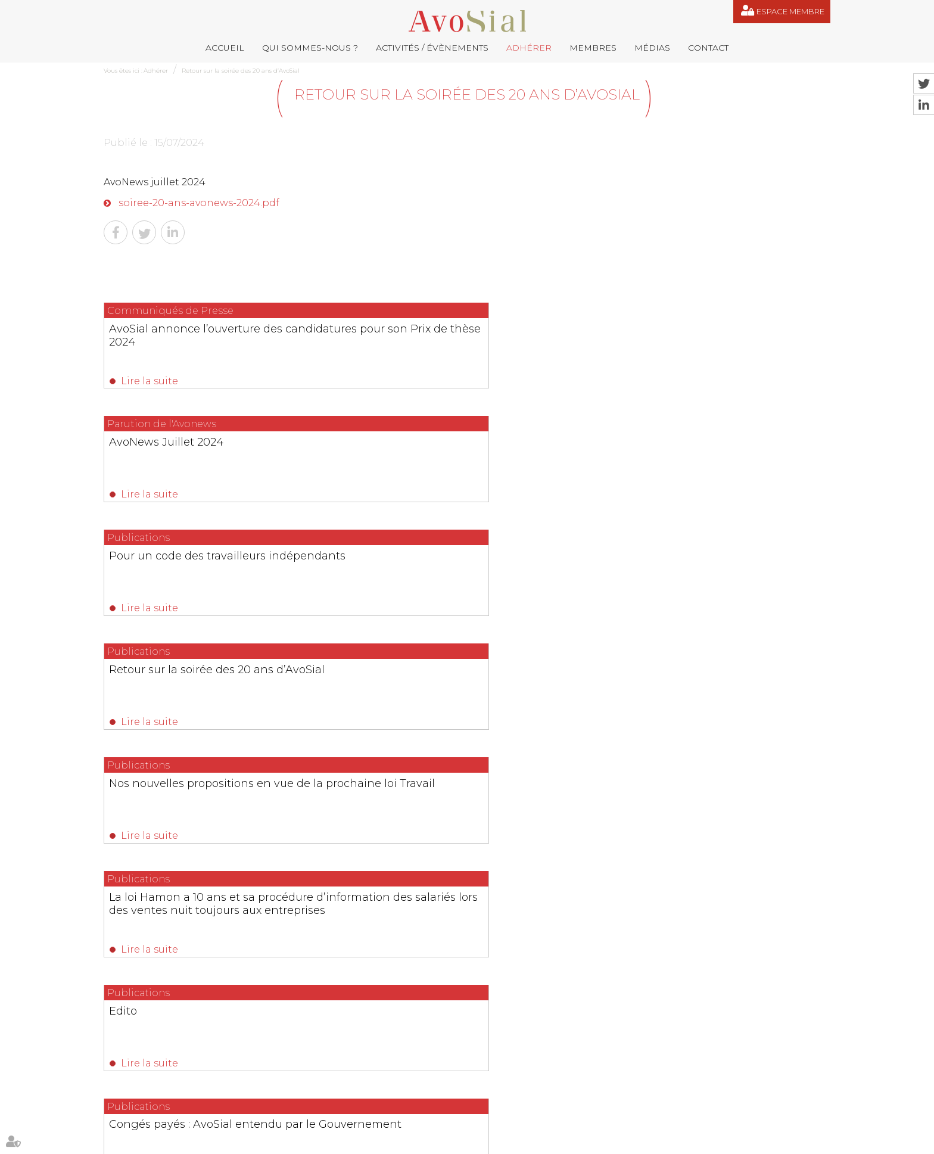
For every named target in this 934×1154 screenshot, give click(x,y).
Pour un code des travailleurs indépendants (700, 335)
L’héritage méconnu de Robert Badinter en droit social (705, 577)
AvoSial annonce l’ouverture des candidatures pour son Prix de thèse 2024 (208, 341)
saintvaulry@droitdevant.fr (586, 1068)
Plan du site (461, 1141)
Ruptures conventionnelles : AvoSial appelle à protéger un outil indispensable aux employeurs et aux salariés (461, 804)
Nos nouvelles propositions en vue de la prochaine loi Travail (458, 456)
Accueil (225, 47)
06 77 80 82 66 (158, 1025)
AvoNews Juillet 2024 (423, 328)
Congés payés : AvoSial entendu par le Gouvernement (463, 577)
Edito (124, 570)
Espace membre (790, 11)
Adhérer (529, 47)
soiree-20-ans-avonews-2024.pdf (199, 203)
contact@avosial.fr (637, 1008)
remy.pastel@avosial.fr (520, 1008)
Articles (631, 1141)
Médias (652, 47)
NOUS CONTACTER (170, 1102)
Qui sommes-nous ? (310, 47)
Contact (708, 47)
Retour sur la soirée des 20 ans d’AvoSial (241, 70)
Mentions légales (518, 1141)
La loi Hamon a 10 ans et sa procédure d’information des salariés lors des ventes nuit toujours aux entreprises (721, 469)
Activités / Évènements (432, 47)
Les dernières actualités (467, 759)
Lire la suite (150, 381)
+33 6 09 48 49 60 (714, 1068)
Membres (593, 47)
